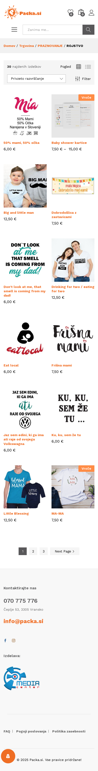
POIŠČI (88, 30)
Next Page (65, 551)
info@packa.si (23, 621)
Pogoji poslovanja (31, 731)
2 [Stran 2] (33, 551)
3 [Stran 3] (44, 551)
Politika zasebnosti (68, 731)
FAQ (7, 731)
